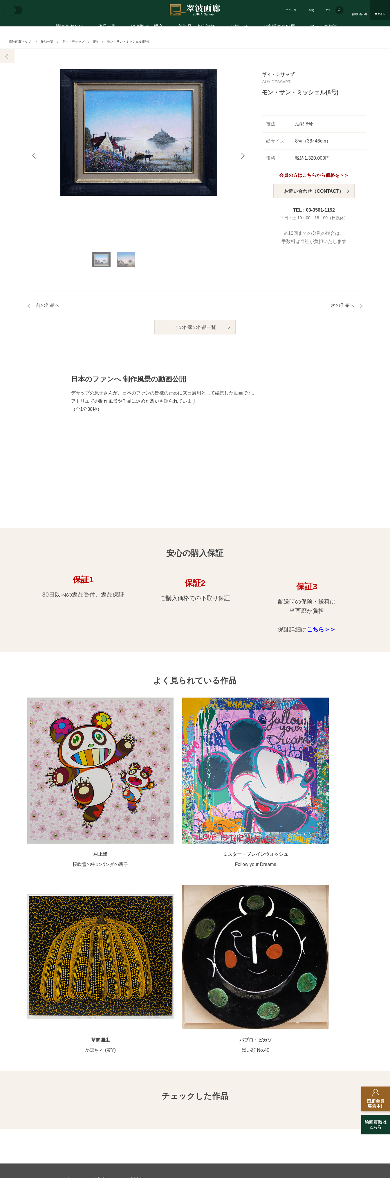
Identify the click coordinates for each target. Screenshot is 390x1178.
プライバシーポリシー (234, 1084)
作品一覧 (107, 28)
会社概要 (49, 1084)
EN (328, 10)
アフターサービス (110, 1056)
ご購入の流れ (53, 1005)
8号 (95, 41)
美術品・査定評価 (196, 28)
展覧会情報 (205, 977)
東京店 (99, 943)
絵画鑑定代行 (166, 1056)
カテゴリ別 (138, 987)
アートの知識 (323, 28)
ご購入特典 (51, 996)
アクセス (291, 10)
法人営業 (187, 1084)
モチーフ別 (138, 996)
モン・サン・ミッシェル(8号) (128, 41)
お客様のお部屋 (279, 28)
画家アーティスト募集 (96, 1084)
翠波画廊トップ (20, 41)
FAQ (311, 10)
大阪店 (136, 943)
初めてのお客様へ (57, 987)
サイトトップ (55, 943)
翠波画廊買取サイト (331, 1084)
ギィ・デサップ (73, 41)
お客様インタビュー (331, 977)
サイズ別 (136, 1005)
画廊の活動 (205, 987)
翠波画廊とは (69, 28)
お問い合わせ (55, 1056)
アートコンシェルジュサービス (69, 977)
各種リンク (283, 1084)
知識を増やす (326, 1004)
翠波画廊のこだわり (264, 977)
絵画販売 (50, 966)
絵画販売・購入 (147, 28)
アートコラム (325, 1015)
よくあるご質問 (55, 1015)
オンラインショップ (146, 1015)
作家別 (134, 977)
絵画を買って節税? (330, 1024)
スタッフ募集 (148, 1084)
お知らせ (239, 28)
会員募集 (49, 1024)
